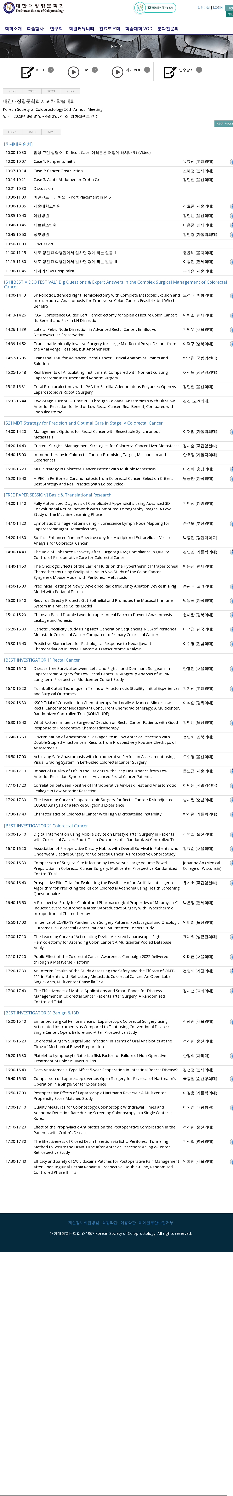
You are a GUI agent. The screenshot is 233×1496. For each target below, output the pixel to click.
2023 (51, 91)
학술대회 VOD (138, 28)
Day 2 (31, 132)
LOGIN (218, 7)
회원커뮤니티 (81, 28)
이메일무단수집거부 (156, 1222)
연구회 (56, 28)
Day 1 (12, 132)
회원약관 (109, 1222)
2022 (70, 91)
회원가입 (203, 7)
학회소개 (13, 28)
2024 (32, 91)
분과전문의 (168, 28)
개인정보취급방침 (83, 1222)
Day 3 (51, 132)
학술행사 (35, 28)
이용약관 (128, 1222)
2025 (12, 91)
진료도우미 (109, 28)
